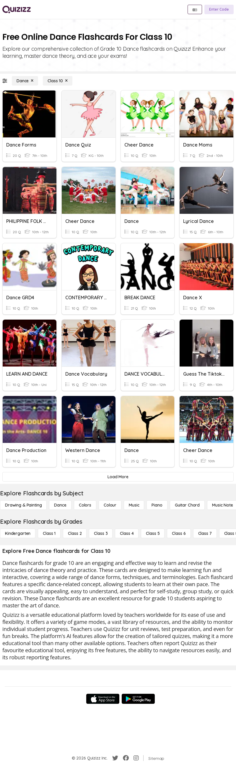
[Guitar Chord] (187, 505)
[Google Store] (138, 699)
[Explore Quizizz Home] (16, 9)
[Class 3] (101, 533)
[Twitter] (115, 758)
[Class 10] (57, 81)
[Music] (134, 505)
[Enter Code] (219, 9)
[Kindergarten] (17, 533)
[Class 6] (179, 533)
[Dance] (25, 81)
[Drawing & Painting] (23, 505)
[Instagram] (136, 758)
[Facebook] (126, 758)
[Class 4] (127, 533)
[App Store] (102, 699)
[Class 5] (153, 533)
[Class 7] (205, 533)
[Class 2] (75, 533)
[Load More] (118, 476)
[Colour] (110, 505)
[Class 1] (49, 533)
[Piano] (157, 505)
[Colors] (85, 505)
